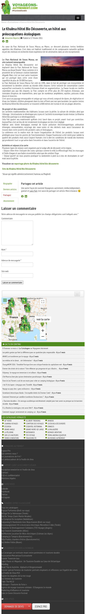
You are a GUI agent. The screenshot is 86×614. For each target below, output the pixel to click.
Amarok (51, 420)
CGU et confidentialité (10, 475)
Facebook (5, 491)
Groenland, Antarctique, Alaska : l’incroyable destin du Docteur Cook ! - (31, 393)
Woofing (4, 564)
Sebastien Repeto (12, 38)
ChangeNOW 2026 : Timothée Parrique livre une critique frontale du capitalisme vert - (37, 364)
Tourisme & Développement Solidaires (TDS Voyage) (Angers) (26, 527)
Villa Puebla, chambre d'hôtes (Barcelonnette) (20, 539)
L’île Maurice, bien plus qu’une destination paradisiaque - (27, 376)
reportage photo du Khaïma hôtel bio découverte (36, 163)
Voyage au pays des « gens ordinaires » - (21, 388)
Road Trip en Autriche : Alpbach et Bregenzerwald (21, 567)
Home (3, 22)
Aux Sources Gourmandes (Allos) (14, 530)
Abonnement (8, 200)
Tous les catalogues (9, 507)
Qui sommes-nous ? (9, 453)
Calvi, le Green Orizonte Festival (14, 593)
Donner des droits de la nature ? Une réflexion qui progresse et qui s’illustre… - (35, 368)
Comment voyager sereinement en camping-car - (24, 412)
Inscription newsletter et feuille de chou (18, 469)
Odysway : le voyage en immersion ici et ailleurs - (24, 372)
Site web (4, 271)
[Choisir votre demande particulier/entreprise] (29, 606)
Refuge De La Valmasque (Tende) (14, 513)
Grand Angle (9, 429)
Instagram (5, 497)
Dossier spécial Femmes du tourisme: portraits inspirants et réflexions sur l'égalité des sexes (39, 569)
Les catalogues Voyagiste (14, 417)
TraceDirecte (31, 438)
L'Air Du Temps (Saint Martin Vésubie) (16, 516)
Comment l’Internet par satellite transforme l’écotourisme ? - (28, 397)
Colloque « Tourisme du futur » (14, 584)
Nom (3, 249)
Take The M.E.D (7, 581)
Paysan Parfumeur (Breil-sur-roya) (15, 510)
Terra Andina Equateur (57, 435)
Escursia (7, 426)
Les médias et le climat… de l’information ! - (22, 360)
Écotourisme (13, 22)
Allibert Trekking (33, 420)
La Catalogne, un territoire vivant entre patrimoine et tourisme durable (30, 552)
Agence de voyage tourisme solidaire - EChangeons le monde (26, 587)
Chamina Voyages (11, 423)
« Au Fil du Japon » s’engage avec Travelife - (22, 384)
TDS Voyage (30, 435)
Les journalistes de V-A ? (11, 456)
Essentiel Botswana (34, 426)
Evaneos (51, 426)
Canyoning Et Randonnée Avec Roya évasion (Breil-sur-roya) (25, 522)
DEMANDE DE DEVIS (14, 606)
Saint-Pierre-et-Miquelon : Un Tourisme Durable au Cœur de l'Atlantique (30, 561)
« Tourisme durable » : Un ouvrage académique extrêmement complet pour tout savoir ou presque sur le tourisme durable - (42, 402)
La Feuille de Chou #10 (10, 572)
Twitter (4, 494)
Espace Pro (6, 450)
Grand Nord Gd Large (35, 429)
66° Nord (8, 420)
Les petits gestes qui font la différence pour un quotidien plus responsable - (33, 352)
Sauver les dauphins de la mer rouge (16, 575)
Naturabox (30, 432)
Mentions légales (8, 478)
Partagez (7, 195)
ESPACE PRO (41, 606)
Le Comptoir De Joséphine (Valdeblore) (17, 519)
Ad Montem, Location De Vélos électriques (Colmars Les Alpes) (27, 533)
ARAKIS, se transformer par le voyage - (20, 356)
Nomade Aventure (55, 432)
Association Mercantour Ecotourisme (16, 555)
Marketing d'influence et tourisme (15, 590)
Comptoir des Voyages (35, 423)
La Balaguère (53, 429)
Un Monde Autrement (56, 438)
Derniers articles (10, 189)
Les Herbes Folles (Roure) (11, 542)
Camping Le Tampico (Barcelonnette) (16, 536)
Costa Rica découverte (56, 423)
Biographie (7, 183)
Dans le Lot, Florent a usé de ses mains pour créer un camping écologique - (33, 380)
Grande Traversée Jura (10, 558)
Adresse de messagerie (11, 260)
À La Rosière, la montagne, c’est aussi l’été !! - (22, 408)
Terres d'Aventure (11, 438)
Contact (4, 472)
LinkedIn (4, 488)
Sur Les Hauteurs (11, 435)
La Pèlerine (8, 432)
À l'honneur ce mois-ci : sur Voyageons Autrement (25, 348)
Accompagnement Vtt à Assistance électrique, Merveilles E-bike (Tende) (31, 524)
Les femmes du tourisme (11, 578)
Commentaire (7, 218)
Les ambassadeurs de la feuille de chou (17, 459)
